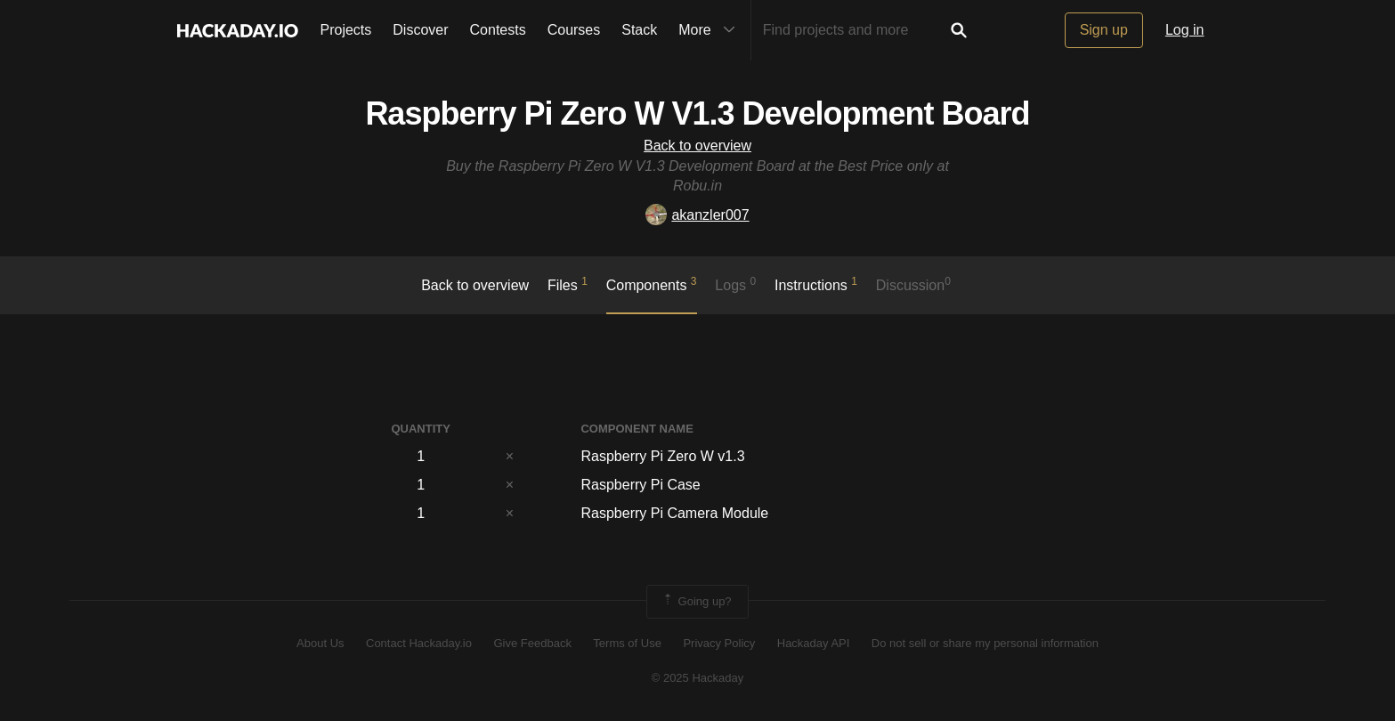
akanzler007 (697, 215)
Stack (639, 29)
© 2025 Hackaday (698, 678)
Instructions (816, 284)
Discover (420, 29)
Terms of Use (627, 643)
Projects (346, 29)
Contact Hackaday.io (419, 643)
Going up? (696, 602)
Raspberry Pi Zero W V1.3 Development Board (697, 113)
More (710, 30)
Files (567, 284)
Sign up (1104, 29)
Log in (1184, 29)
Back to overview (697, 145)
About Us (320, 643)
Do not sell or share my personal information (985, 643)
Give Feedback (532, 643)
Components (651, 284)
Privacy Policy (719, 643)
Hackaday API (813, 643)
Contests (498, 29)
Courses (574, 29)
